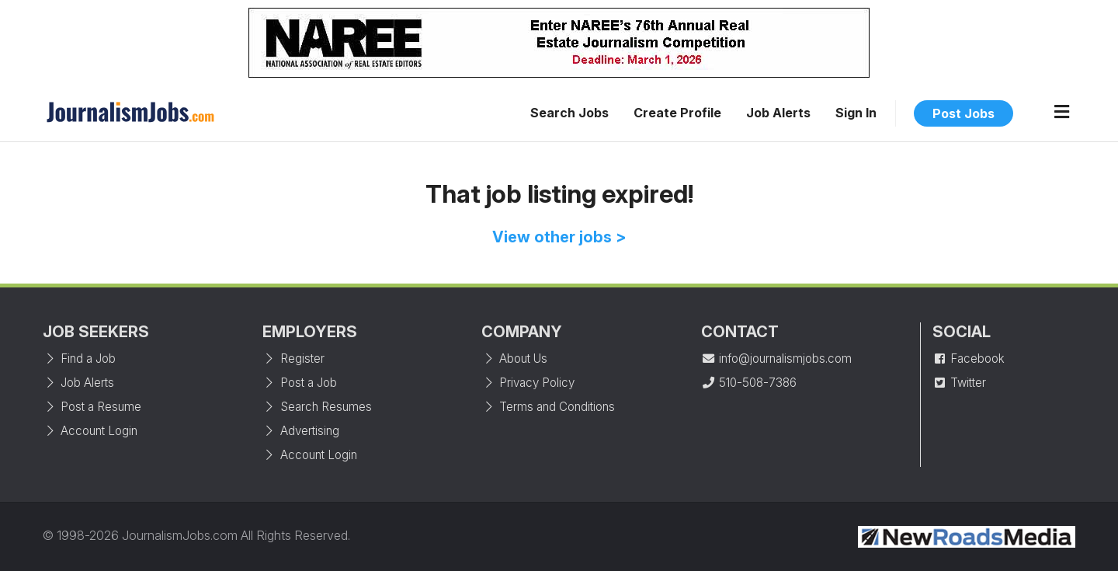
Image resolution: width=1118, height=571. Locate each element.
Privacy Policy (528, 382)
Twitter (959, 382)
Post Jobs (963, 113)
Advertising (300, 430)
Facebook (968, 358)
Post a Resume (92, 406)
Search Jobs (569, 112)
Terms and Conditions (548, 406)
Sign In (856, 112)
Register (293, 358)
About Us (514, 358)
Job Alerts (778, 112)
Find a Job (79, 358)
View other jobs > (559, 237)
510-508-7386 (749, 382)
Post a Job (299, 382)
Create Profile (677, 112)
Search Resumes (317, 406)
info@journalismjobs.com (776, 358)
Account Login (90, 430)
